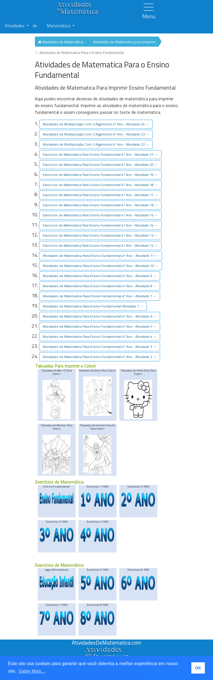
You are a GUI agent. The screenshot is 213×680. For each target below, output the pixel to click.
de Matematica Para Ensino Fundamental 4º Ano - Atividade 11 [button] (100, 255)
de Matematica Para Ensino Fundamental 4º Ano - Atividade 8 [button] (99, 286)
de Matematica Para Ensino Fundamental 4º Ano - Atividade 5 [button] (99, 326)
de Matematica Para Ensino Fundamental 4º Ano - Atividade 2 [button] (99, 356)
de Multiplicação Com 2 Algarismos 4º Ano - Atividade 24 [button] (96, 124)
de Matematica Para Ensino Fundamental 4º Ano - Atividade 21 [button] (100, 154)
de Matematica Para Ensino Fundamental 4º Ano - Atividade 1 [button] (99, 296)
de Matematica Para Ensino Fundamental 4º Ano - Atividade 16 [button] (100, 205)
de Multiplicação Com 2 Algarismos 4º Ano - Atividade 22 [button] (96, 144)
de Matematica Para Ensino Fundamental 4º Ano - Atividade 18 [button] (100, 185)
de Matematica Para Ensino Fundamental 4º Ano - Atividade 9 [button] (99, 276)
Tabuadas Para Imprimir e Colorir (65, 366)
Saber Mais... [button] (32, 671)
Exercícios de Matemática (59, 482)
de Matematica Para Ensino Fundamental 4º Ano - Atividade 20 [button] (100, 164)
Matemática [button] (59, 25)
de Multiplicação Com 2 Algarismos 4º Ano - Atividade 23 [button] (96, 134)
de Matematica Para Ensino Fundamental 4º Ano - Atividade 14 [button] (100, 225)
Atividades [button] (15, 25)
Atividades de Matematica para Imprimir (124, 41)
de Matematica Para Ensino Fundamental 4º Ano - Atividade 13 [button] (100, 235)
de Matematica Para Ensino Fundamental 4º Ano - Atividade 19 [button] (100, 174)
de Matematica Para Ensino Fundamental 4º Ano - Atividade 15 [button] (100, 215)
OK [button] (198, 668)
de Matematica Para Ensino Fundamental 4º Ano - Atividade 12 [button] (100, 245)
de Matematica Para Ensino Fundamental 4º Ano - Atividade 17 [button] (100, 195)
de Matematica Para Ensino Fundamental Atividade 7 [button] (93, 306)
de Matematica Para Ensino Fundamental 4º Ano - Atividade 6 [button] (99, 316)
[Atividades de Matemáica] (106, 649)
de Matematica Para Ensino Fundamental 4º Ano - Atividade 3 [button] (99, 346)
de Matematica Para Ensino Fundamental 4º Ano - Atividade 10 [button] (100, 265)
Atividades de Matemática (60, 41)
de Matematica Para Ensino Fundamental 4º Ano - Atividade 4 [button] (99, 336)
